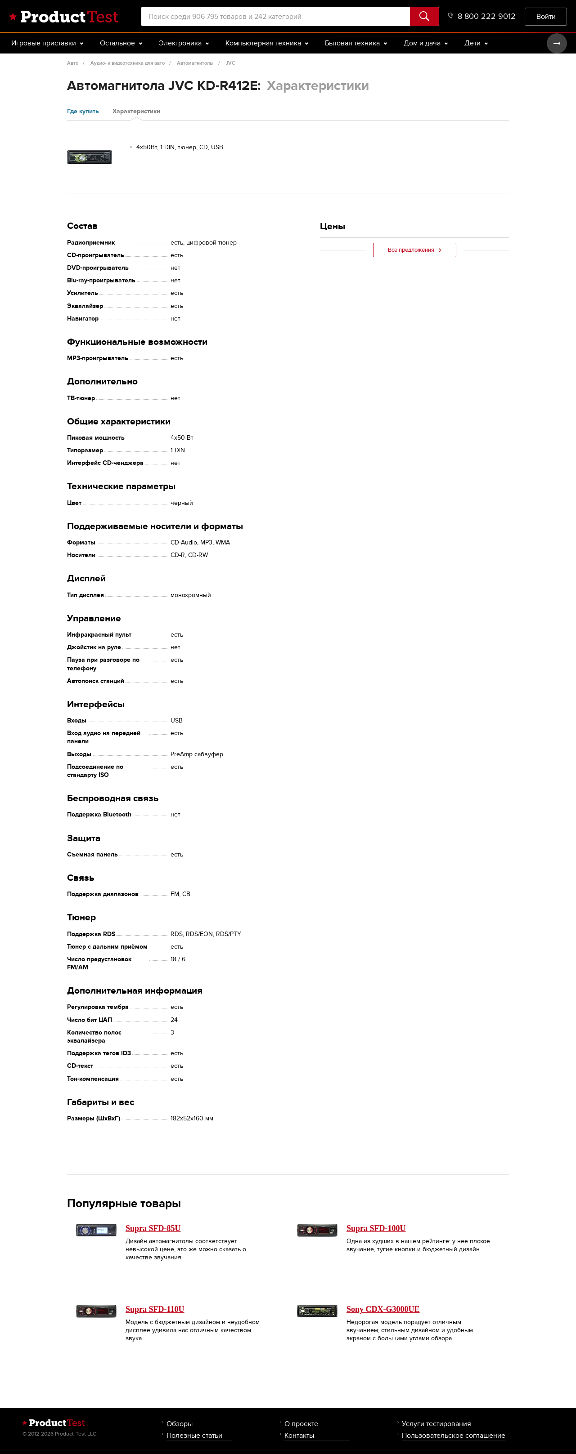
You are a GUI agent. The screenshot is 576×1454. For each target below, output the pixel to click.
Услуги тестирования (436, 1423)
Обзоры (179, 1423)
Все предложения (414, 250)
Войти (546, 16)
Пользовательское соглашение (453, 1435)
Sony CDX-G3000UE (383, 1309)
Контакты (299, 1435)
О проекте (301, 1423)
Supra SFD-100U (376, 1228)
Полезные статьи (194, 1435)
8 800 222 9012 (482, 16)
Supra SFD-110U (155, 1309)
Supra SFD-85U (153, 1228)
